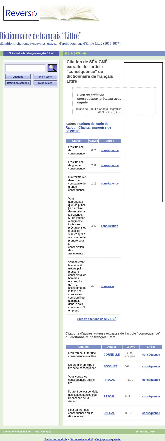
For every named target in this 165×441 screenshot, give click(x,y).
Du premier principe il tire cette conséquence (82, 366)
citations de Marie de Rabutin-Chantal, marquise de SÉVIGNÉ (88, 127)
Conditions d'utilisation (17, 431)
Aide (36, 431)
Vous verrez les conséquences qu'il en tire (81, 380)
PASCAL (109, 379)
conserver (107, 286)
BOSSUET (110, 366)
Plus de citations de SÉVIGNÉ (96, 319)
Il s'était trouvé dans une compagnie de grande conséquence (77, 183)
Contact (46, 431)
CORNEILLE (112, 354)
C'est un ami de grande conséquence (76, 165)
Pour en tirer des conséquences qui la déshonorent (80, 413)
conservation (109, 226)
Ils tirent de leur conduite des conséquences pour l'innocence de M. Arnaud (83, 396)
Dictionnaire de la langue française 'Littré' (31, 53)
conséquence (110, 150)
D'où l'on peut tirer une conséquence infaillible (82, 354)
